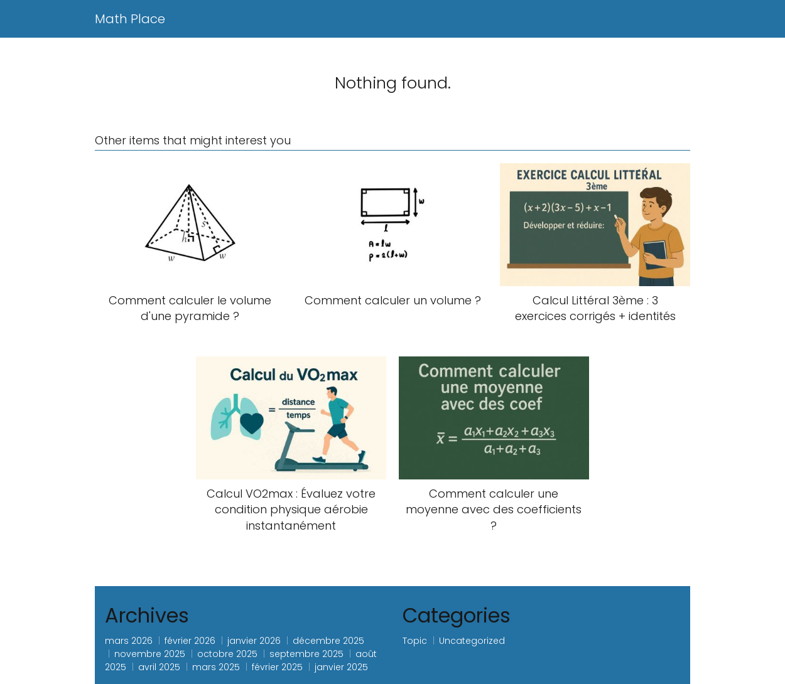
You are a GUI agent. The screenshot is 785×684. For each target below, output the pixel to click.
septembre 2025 (306, 654)
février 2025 (277, 667)
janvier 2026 (254, 640)
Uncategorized (472, 640)
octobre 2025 (227, 654)
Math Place (130, 19)
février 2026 (190, 640)
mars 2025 (216, 667)
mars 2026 (129, 640)
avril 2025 (159, 667)
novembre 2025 (149, 654)
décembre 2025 (328, 640)
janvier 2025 (341, 667)
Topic (415, 640)
